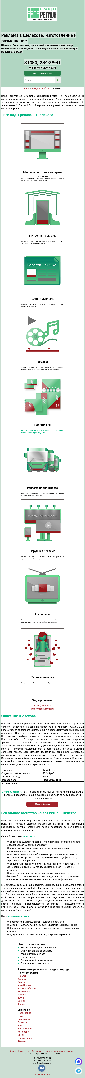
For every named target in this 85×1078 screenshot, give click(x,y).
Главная (25, 88)
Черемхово (24, 991)
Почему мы (23, 1051)
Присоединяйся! (42, 1074)
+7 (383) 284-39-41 (42, 705)
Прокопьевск (25, 1038)
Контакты (36, 1051)
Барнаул (22, 1022)
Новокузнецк (25, 1028)
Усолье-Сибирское (28, 988)
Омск (21, 1016)
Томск (21, 1025)
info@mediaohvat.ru (42, 708)
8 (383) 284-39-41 (42, 1060)
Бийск (21, 1034)
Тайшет (22, 1004)
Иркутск (22, 975)
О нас (12, 1051)
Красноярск (24, 1019)
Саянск (21, 1000)
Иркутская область (42, 88)
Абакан (22, 1041)
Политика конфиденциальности (59, 1051)
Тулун (21, 997)
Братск (21, 982)
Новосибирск (25, 1012)
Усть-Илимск (25, 985)
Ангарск (22, 979)
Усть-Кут (22, 994)
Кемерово (23, 1031)
